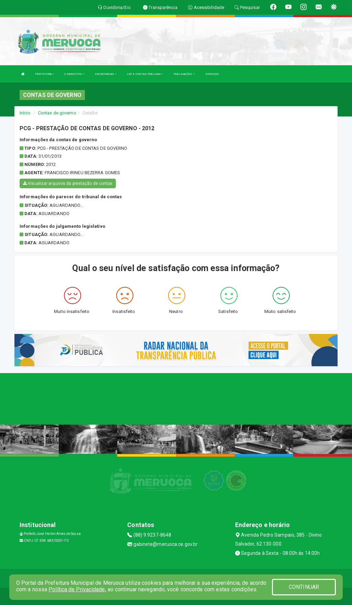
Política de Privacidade (76, 589)
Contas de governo (57, 112)
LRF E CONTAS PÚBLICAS (145, 74)
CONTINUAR (304, 587)
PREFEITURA (44, 74)
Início (25, 112)
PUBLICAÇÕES (184, 74)
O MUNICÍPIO (74, 74)
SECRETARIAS (106, 74)
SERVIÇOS (212, 74)
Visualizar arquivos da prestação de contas (67, 183)
